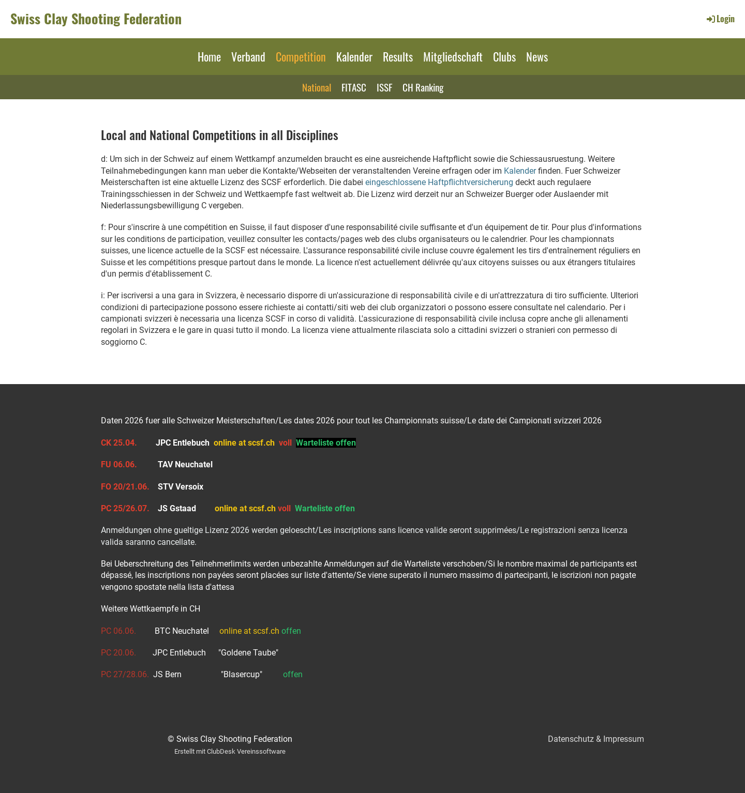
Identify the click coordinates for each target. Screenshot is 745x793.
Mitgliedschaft (453, 56)
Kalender (354, 56)
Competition (301, 56)
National (316, 87)
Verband (248, 56)
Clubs (504, 56)
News (537, 56)
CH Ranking (423, 87)
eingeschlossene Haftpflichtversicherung (439, 182)
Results (398, 56)
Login (720, 18)
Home (209, 56)
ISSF (384, 87)
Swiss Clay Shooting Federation (96, 18)
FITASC (353, 87)
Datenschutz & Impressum (596, 739)
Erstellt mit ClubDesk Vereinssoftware (230, 751)
